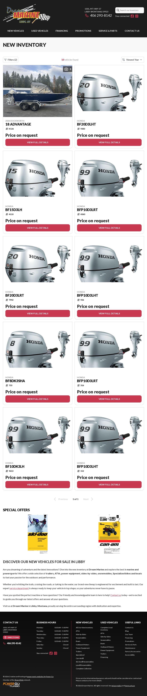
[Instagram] (136, 16)
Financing (62, 30)
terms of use (130, 686)
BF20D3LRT (14, 295)
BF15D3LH (13, 210)
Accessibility (130, 655)
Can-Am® (80, 658)
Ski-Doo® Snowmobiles (85, 662)
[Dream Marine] (26, 13)
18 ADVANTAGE (18, 124)
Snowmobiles (81, 638)
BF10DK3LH (14, 466)
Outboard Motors (82, 645)
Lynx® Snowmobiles (83, 665)
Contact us (115, 595)
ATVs (78, 631)
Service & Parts (108, 30)
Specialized (80, 655)
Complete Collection (84, 669)
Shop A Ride (19, 680)
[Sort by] (132, 60)
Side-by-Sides (81, 634)
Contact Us (132, 30)
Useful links (133, 622)
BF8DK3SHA (15, 381)
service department (19, 588)
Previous (60, 499)
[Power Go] (28, 684)
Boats (78, 641)
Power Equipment (83, 648)
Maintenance (130, 648)
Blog (127, 631)
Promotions (83, 30)
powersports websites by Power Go (40, 676)
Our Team (129, 634)
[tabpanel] (52, 637)
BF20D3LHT (86, 124)
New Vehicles (16, 30)
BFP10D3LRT (87, 210)
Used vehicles (39, 30)
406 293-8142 (98, 15)
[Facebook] (132, 16)
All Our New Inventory (84, 627)
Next (88, 499)
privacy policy (117, 686)
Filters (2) (10, 59)
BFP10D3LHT (87, 295)
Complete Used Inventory (106, 628)
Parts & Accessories (132, 651)
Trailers (79, 651)
